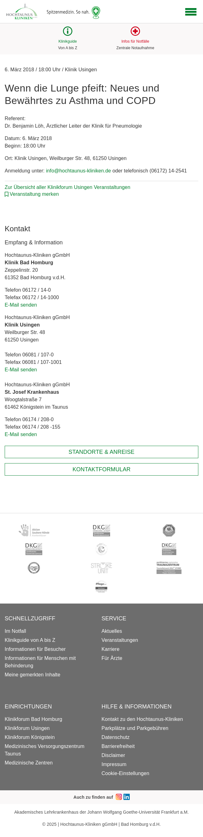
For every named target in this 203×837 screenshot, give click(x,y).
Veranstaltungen (120, 640)
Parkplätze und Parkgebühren (135, 728)
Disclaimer (113, 755)
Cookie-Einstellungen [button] (125, 773)
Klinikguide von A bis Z (30, 640)
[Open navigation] (191, 12)
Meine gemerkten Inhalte (32, 674)
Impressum (114, 764)
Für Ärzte (112, 658)
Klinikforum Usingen (27, 728)
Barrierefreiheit (118, 746)
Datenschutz (116, 737)
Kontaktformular (101, 469)
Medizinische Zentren (29, 762)
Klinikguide (67, 41)
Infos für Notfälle (135, 41)
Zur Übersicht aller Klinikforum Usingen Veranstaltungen (67, 187)
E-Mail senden (21, 305)
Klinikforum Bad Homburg (33, 719)
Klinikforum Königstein (30, 737)
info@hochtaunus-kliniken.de (78, 170)
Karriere (111, 649)
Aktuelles (112, 631)
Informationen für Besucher (35, 649)
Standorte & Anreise (101, 452)
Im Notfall (15, 631)
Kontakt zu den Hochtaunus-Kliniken (142, 719)
